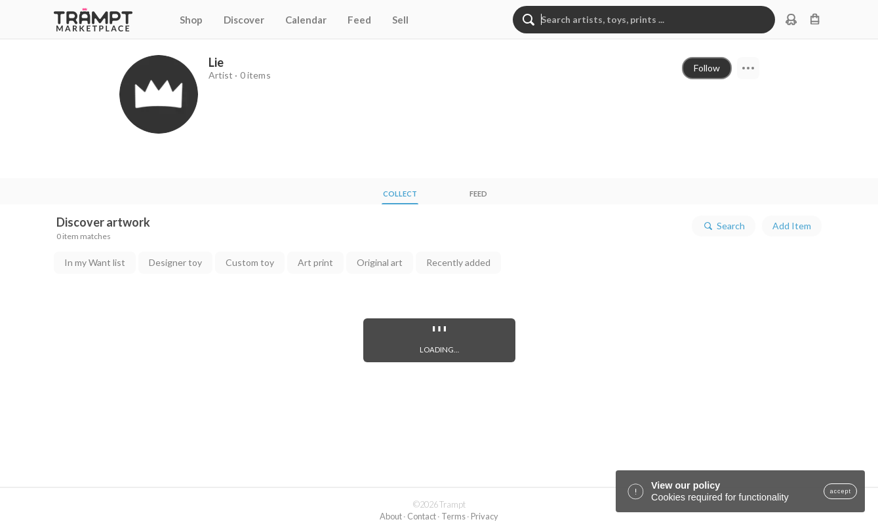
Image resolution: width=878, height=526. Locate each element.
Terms (453, 516)
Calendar (306, 20)
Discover (244, 20)
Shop (191, 20)
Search (723, 226)
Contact (421, 516)
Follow (707, 67)
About (391, 516)
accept (840, 491)
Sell (400, 20)
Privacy (484, 516)
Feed (359, 20)
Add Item (791, 225)
